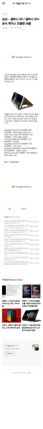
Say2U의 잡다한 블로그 (12, 401)
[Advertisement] (21, 67)
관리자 (29, 425)
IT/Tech (6, 269)
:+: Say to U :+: (21, 3)
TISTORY (22, 425)
